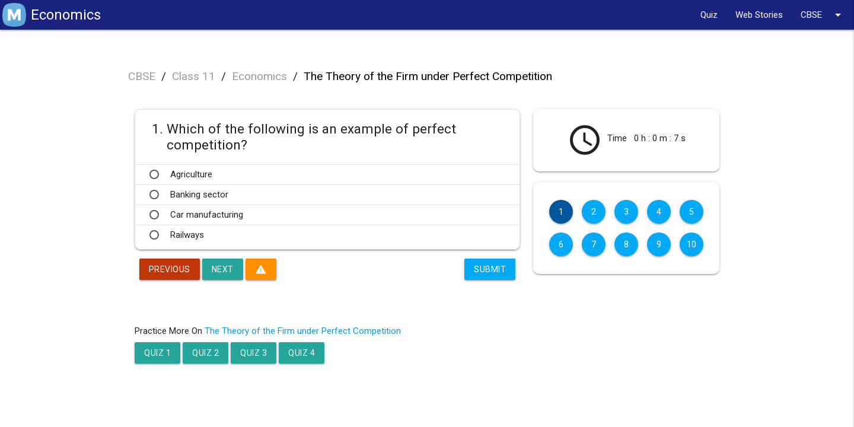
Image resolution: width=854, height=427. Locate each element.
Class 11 (193, 76)
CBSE (823, 15)
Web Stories (759, 14)
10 (692, 244)
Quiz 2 (205, 353)
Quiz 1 (157, 353)
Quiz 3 (253, 353)
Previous (169, 269)
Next (223, 269)
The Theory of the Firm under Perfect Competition (428, 76)
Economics (259, 76)
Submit (490, 269)
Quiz (709, 14)
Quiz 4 (301, 353)
